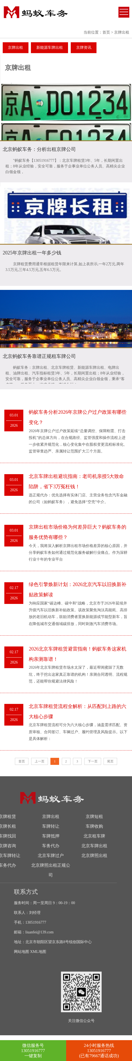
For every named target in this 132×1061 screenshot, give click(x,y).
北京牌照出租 (45, 855)
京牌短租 (45, 816)
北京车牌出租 (45, 845)
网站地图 (53, 952)
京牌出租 (15, 48)
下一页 (93, 761)
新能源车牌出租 (49, 48)
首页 (106, 32)
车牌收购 (45, 826)
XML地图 (70, 952)
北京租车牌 (45, 836)
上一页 (39, 761)
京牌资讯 (83, 48)
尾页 (110, 761)
